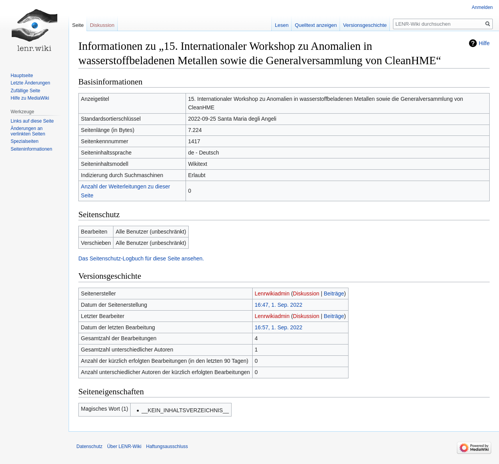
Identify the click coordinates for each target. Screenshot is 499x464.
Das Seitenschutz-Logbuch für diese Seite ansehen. (141, 258)
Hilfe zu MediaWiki (30, 98)
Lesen (281, 25)
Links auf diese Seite (32, 121)
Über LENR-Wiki (124, 446)
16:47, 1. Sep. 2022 (278, 305)
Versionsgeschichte (365, 25)
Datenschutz (89, 446)
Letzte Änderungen (30, 83)
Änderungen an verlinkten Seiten (28, 131)
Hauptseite (22, 75)
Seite (78, 25)
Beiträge (334, 293)
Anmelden (482, 7)
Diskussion (306, 293)
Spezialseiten (24, 141)
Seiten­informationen (31, 149)
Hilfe (484, 43)
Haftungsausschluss (167, 446)
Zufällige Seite (25, 90)
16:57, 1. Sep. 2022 (278, 327)
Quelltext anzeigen (316, 25)
